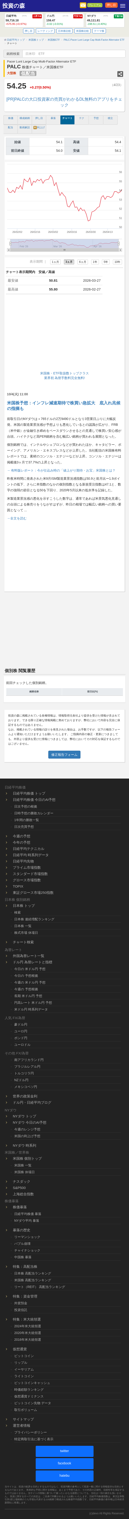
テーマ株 (99, 31)
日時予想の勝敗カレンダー (33, 813)
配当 (10, 127)
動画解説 (25, 127)
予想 (96, 118)
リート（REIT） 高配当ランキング (39, 1287)
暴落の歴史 (21, 1230)
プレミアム (94, 5)
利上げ (39, 127)
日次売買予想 (24, 827)
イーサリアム (24, 1369)
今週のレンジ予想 (27, 1129)
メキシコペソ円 (25, 1087)
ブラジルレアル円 (27, 1066)
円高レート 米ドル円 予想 (33, 1002)
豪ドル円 (20, 1024)
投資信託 (20, 1310)
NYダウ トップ (24, 1116)
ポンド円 (20, 1038)
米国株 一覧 (22, 1165)
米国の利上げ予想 (27, 1136)
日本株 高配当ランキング (32, 1273)
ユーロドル (22, 1045)
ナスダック (21, 1181)
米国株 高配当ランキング (32, 1280)
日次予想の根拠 (25, 806)
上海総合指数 (23, 1194)
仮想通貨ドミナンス (29, 1396)
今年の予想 (21, 842)
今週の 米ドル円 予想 (29, 982)
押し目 (111, 5)
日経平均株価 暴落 (27, 1214)
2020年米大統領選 (27, 1333)
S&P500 (19, 1188)
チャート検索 (23, 942)
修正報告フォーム (64, 754)
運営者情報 (21, 1425)
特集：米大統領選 (27, 1319)
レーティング (45, 31)
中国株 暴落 (22, 1257)
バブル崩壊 (22, 1243)
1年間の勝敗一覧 (26, 820)
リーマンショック (27, 1237)
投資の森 (13, 6)
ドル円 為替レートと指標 (32, 962)
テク (81, 118)
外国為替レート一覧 (28, 956)
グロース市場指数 (27, 880)
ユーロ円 (20, 1031)
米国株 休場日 (24, 1172)
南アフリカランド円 (29, 1060)
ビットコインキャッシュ (32, 1383)
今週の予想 (21, 836)
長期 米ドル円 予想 (28, 996)
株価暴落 (20, 1207)
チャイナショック (27, 1250)
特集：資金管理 (25, 1296)
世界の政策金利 (25, 1096)
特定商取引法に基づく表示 (33, 1439)
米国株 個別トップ (27, 1158)
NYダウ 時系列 (24, 1145)
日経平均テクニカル (28, 849)
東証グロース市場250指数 (33, 893)
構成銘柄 (25, 118)
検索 (17, 912)
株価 (10, 118)
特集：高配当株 (25, 1266)
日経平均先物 (23, 861)
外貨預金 (20, 1303)
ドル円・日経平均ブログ (32, 1102)
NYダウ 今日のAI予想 (29, 1122)
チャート (67, 118)
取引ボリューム (25, 1410)
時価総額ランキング (29, 1389)
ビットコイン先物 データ (32, 1403)
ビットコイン (24, 1356)
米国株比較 (82, 31)
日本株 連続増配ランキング (34, 919)
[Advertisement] (64, 333)
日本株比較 (64, 31)
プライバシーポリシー (30, 1432)
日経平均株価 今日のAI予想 (34, 800)
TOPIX (18, 886)
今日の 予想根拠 (26, 975)
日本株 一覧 (22, 926)
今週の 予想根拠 (26, 989)
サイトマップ (23, 1419)
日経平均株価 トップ (29, 793)
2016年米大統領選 (27, 1339)
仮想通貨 (20, 1349)
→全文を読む (17, 518)
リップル (20, 1362)
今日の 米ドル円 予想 (29, 969)
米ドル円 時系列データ (31, 1009)
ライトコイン (24, 1376)
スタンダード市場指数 (30, 874)
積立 (110, 118)
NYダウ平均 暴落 (26, 1220)
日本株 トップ (24, 906)
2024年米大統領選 (27, 1326)
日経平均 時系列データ (31, 855)
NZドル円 (21, 1080)
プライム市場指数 (27, 867)
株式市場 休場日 (26, 933)
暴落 (53, 118)
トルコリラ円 (24, 1073)
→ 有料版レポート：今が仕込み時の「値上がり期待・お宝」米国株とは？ (61, 470)
